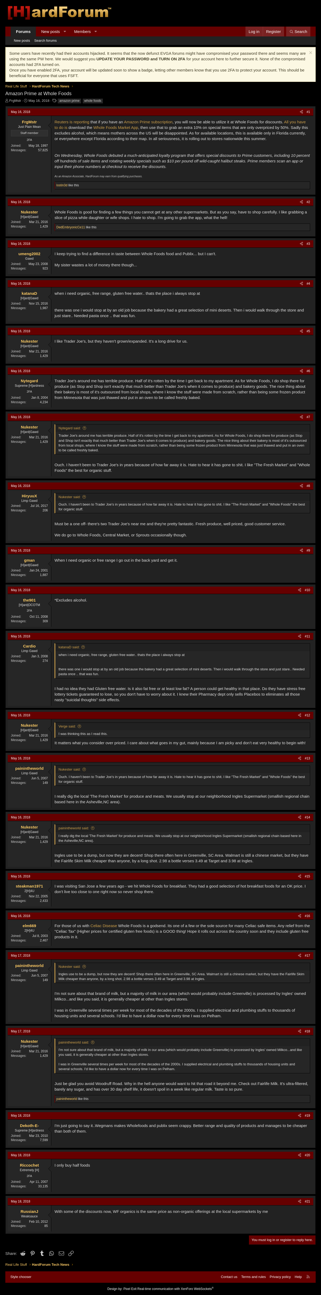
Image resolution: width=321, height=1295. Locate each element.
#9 (308, 550)
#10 (307, 590)
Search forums (45, 41)
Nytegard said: (70, 428)
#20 (307, 1155)
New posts (50, 31)
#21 (307, 1201)
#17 (307, 955)
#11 (307, 636)
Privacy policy (280, 1277)
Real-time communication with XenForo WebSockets (175, 1289)
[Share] (301, 112)
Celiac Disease (103, 925)
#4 (308, 283)
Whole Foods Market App (115, 127)
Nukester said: (70, 497)
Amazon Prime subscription (148, 122)
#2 (308, 202)
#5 (308, 331)
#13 (307, 758)
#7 (308, 417)
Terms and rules (253, 1277)
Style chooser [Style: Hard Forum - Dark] (20, 1277)
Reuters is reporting (72, 122)
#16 (307, 916)
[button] (65, 31)
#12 (307, 715)
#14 (307, 817)
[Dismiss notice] (310, 53)
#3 (308, 244)
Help (298, 1277)
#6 (308, 371)
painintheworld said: (74, 828)
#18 (307, 1031)
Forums (23, 31)
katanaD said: (69, 647)
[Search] (298, 31)
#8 (308, 486)
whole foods (92, 101)
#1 (308, 112)
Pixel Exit (129, 1289)
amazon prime (69, 101)
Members (82, 31)
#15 (307, 876)
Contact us (229, 1277)
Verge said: (67, 726)
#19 (307, 1115)
